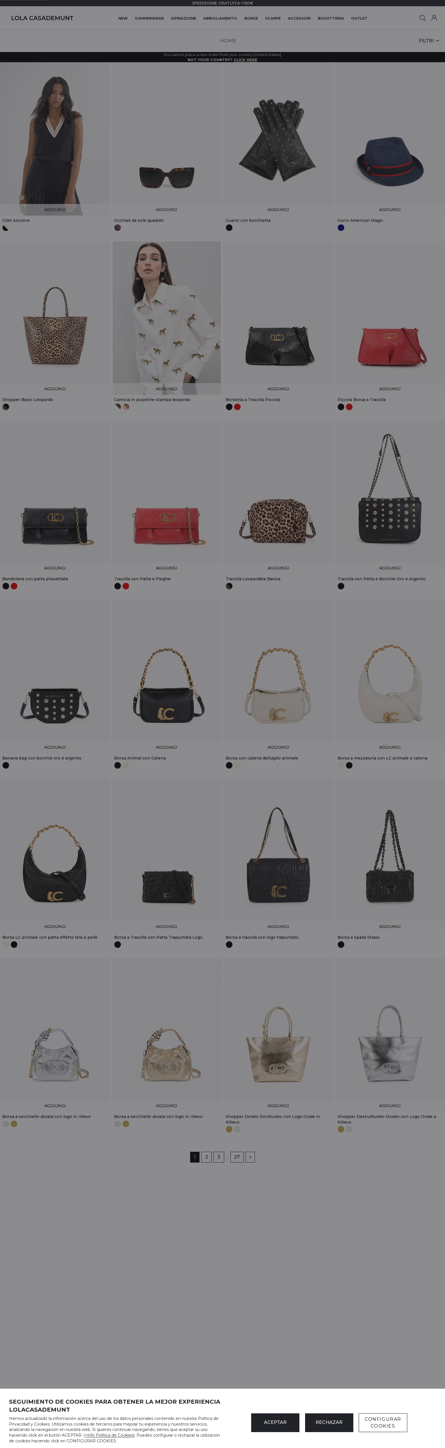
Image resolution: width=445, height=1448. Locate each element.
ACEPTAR (275, 1422)
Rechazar (329, 1422)
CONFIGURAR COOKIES (383, 1422)
